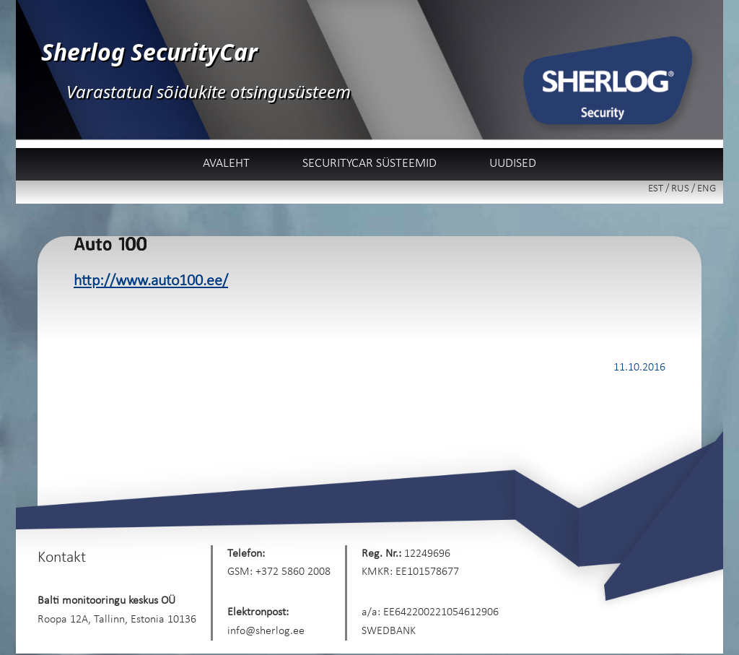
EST (655, 188)
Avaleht (226, 163)
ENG (706, 188)
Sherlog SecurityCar (149, 51)
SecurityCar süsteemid (369, 163)
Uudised (512, 163)
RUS (680, 188)
